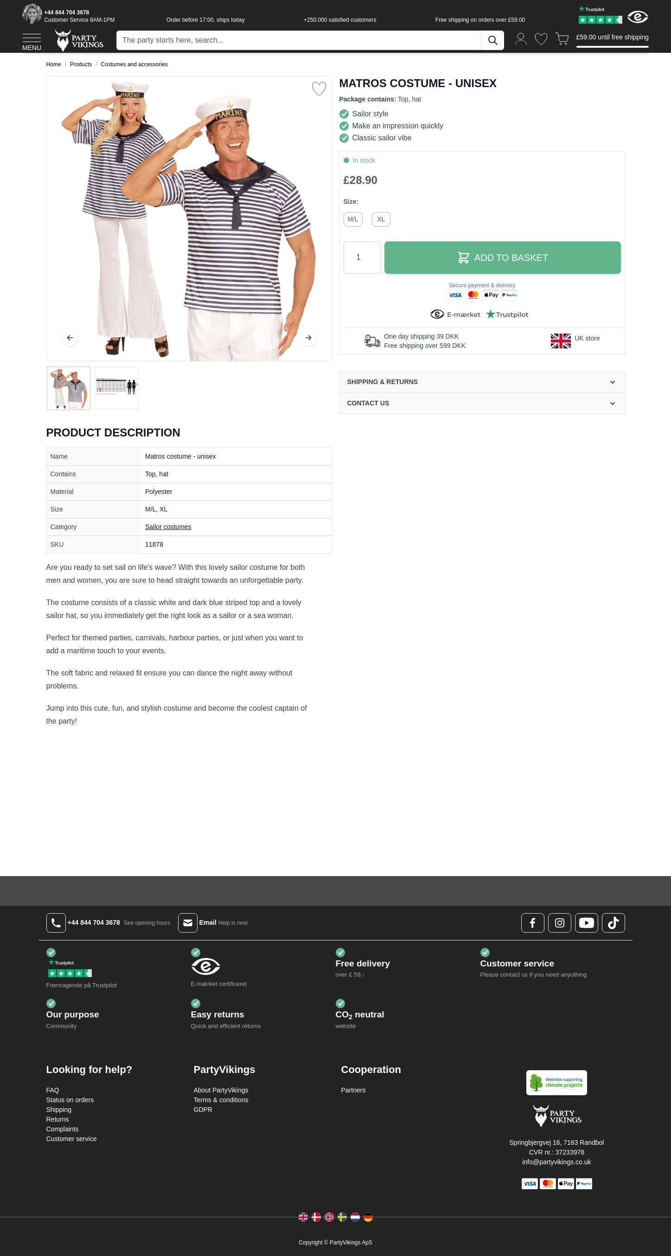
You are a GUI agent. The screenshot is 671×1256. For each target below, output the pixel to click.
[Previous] (70, 337)
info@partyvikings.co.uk (556, 1162)
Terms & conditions (221, 1100)
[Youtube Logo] (586, 923)
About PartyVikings (221, 1090)
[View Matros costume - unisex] (68, 388)
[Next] (308, 337)
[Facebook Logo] (532, 923)
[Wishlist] (541, 39)
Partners (353, 1090)
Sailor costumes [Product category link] (168, 526)
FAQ (52, 1090)
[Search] (493, 40)
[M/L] (353, 218)
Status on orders (70, 1100)
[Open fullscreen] (189, 218)
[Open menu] (31, 40)
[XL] (381, 218)
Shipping (59, 1109)
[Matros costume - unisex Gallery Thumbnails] (92, 388)
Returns (57, 1119)
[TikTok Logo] (613, 923)
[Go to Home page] (78, 40)
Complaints (62, 1129)
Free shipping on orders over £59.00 (480, 20)
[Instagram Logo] (559, 923)
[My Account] (521, 38)
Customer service (71, 1138)
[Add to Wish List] (319, 89)
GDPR (203, 1109)
